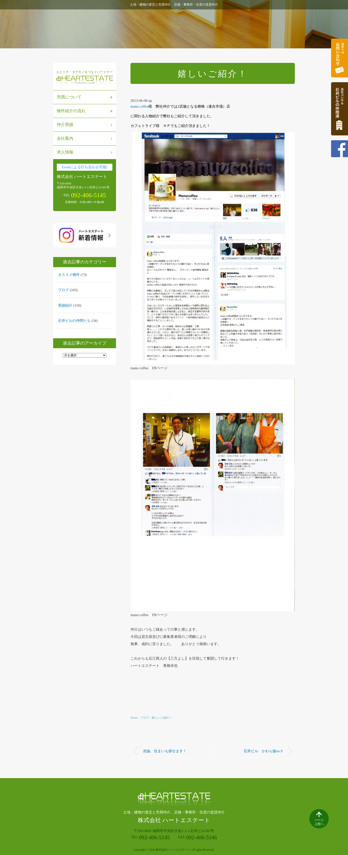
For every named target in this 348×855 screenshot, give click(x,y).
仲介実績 (84, 124)
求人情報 (84, 152)
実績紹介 (65, 305)
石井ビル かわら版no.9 (263, 751)
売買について (84, 97)
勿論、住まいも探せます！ (165, 751)
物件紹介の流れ (84, 111)
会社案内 (84, 138)
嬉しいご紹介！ (162, 717)
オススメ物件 (69, 275)
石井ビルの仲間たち (74, 321)
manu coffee (139, 106)
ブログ (63, 290)
